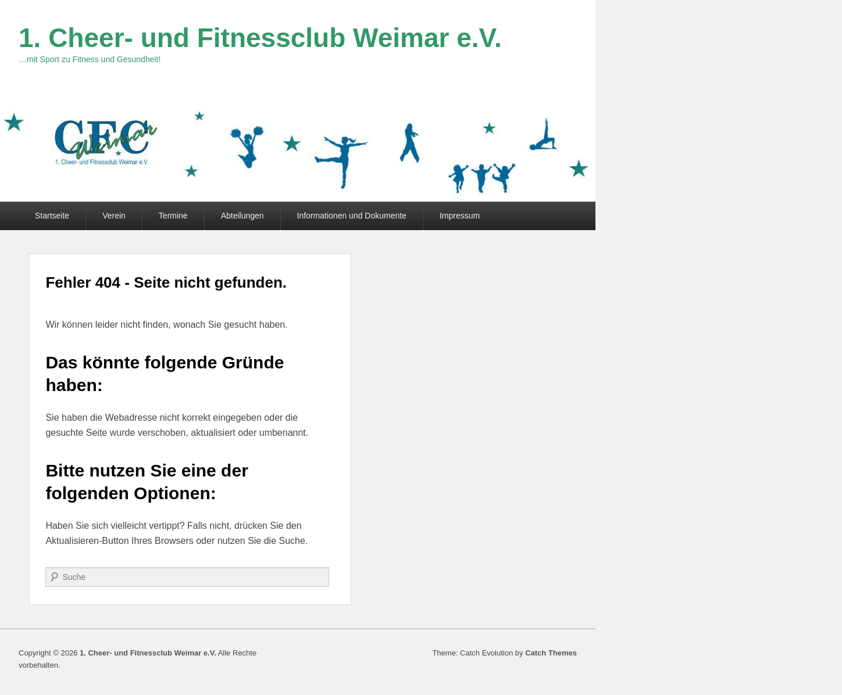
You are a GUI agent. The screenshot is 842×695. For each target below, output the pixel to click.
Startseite (52, 215)
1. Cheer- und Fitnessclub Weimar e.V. (260, 38)
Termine (173, 215)
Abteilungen (242, 215)
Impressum (460, 215)
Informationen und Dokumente (351, 215)
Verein (114, 215)
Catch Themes (551, 653)
